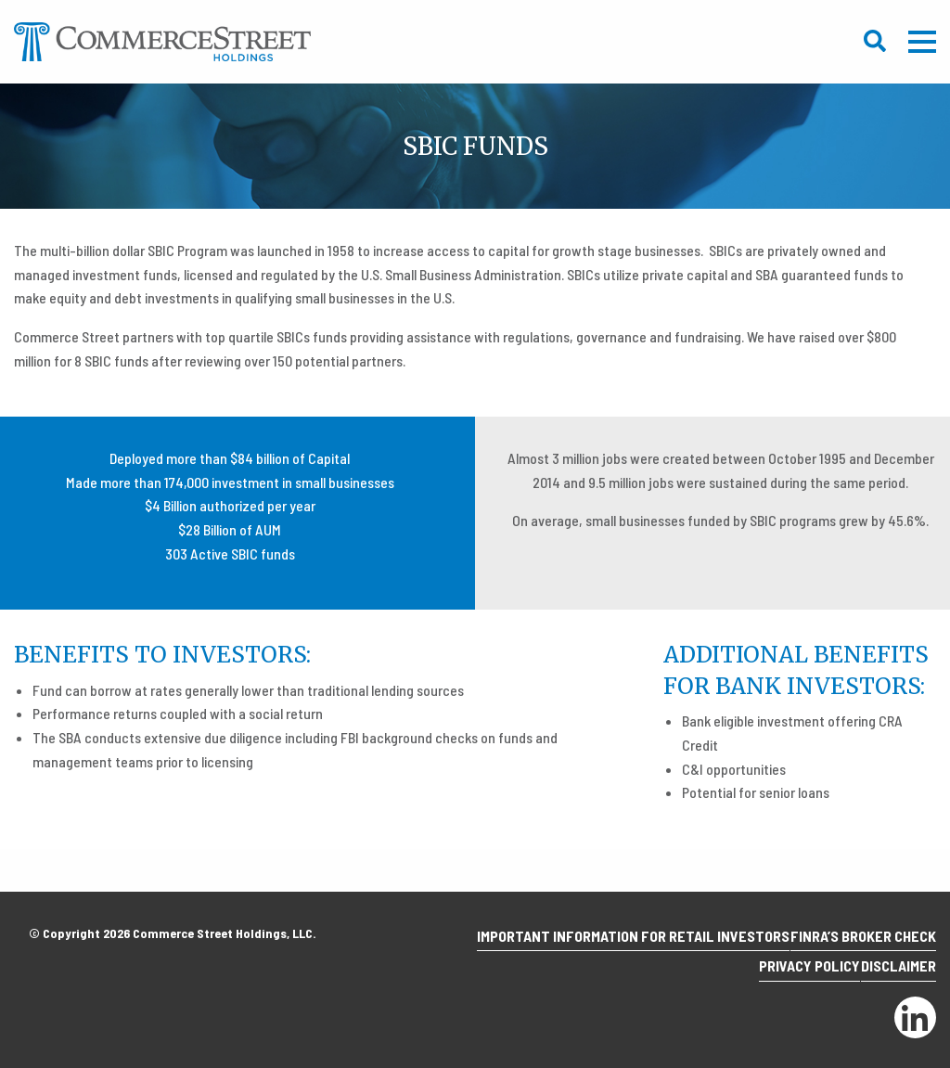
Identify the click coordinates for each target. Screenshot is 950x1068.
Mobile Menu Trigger (922, 42)
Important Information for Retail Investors (612, 948)
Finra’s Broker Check (856, 948)
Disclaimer (891, 972)
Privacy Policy (788, 972)
